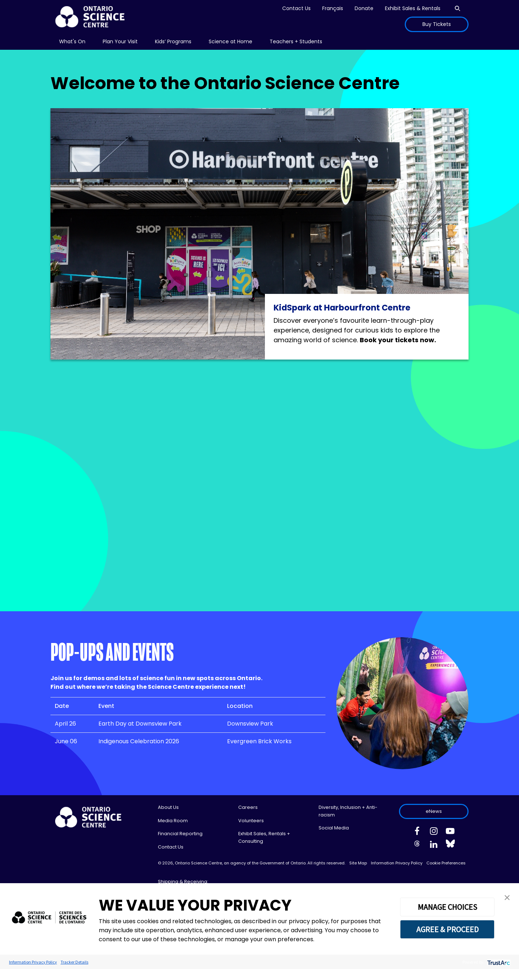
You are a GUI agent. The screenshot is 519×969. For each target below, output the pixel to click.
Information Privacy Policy (396, 863)
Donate (364, 8)
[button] (507, 897)
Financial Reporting (180, 834)
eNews (434, 811)
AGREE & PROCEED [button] (447, 929)
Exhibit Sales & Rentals (412, 8)
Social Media (334, 828)
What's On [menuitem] (72, 41)
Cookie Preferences (446, 863)
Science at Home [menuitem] (230, 41)
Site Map (358, 863)
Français (332, 8)
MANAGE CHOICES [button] (447, 907)
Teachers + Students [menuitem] (296, 41)
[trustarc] (497, 962)
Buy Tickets (436, 24)
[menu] (72, 42)
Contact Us (296, 8)
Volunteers (251, 821)
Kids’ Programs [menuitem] (173, 41)
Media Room (173, 821)
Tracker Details (74, 962)
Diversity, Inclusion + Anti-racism (348, 811)
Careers (248, 807)
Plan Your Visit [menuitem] (120, 41)
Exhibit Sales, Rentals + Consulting (264, 837)
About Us (168, 807)
